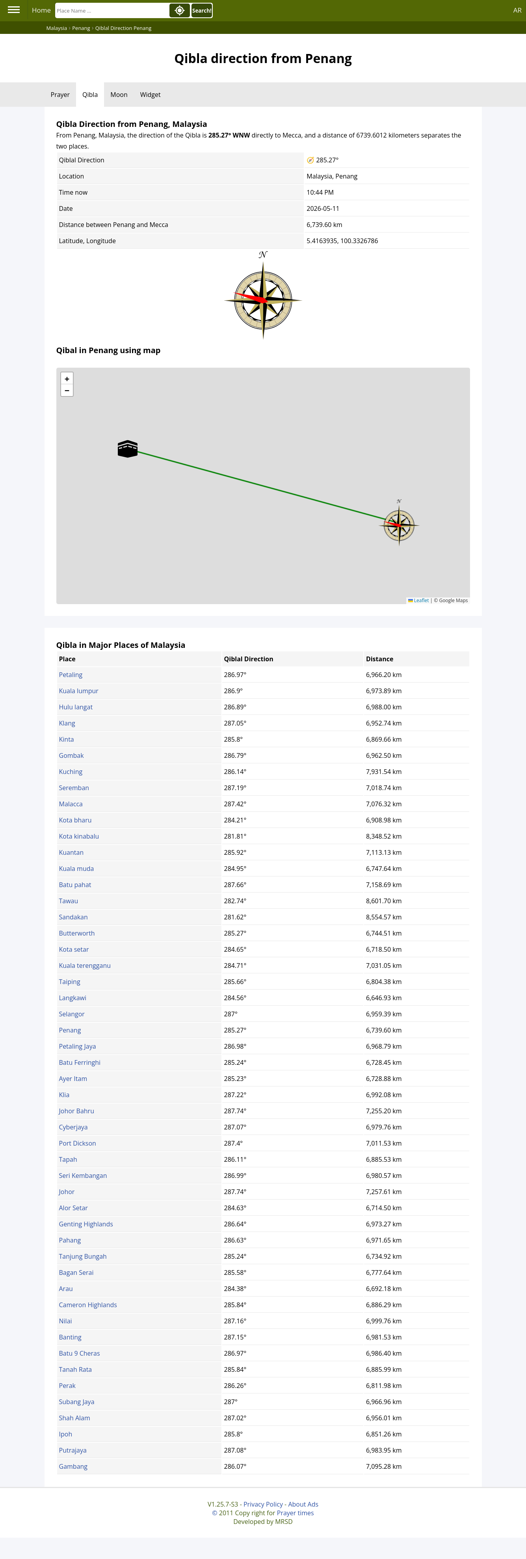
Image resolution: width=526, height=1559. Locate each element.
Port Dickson (77, 1143)
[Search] (111, 10)
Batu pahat (75, 884)
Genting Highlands (86, 1224)
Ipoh (65, 1434)
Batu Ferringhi (80, 1062)
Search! (202, 10)
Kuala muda (76, 868)
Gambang (73, 1466)
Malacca (71, 804)
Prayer (60, 94)
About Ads (303, 1504)
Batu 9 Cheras (79, 1353)
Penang (70, 1030)
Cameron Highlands (88, 1304)
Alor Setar (73, 1208)
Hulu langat (76, 707)
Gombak (71, 755)
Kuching (71, 771)
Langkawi (72, 997)
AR (517, 10)
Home (41, 10)
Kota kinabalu (79, 836)
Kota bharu (75, 820)
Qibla (90, 94)
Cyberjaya (73, 1127)
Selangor (72, 1014)
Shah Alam (74, 1418)
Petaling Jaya (77, 1046)
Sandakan (73, 917)
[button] (399, 523)
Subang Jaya (77, 1401)
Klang (67, 723)
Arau (66, 1288)
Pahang (70, 1240)
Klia (64, 1094)
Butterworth (77, 933)
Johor (67, 1191)
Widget (150, 94)
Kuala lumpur (79, 690)
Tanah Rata (75, 1369)
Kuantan (71, 852)
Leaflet (418, 600)
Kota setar (74, 949)
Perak (67, 1385)
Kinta (66, 739)
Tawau (68, 901)
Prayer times (295, 1513)
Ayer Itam (73, 1078)
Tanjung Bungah (83, 1256)
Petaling (71, 674)
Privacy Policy (263, 1504)
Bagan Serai (76, 1272)
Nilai (65, 1321)
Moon (118, 94)
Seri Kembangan (83, 1175)
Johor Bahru (76, 1111)
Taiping (69, 981)
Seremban (74, 787)
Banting (70, 1337)
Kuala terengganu (85, 965)
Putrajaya (73, 1450)
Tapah (68, 1159)
